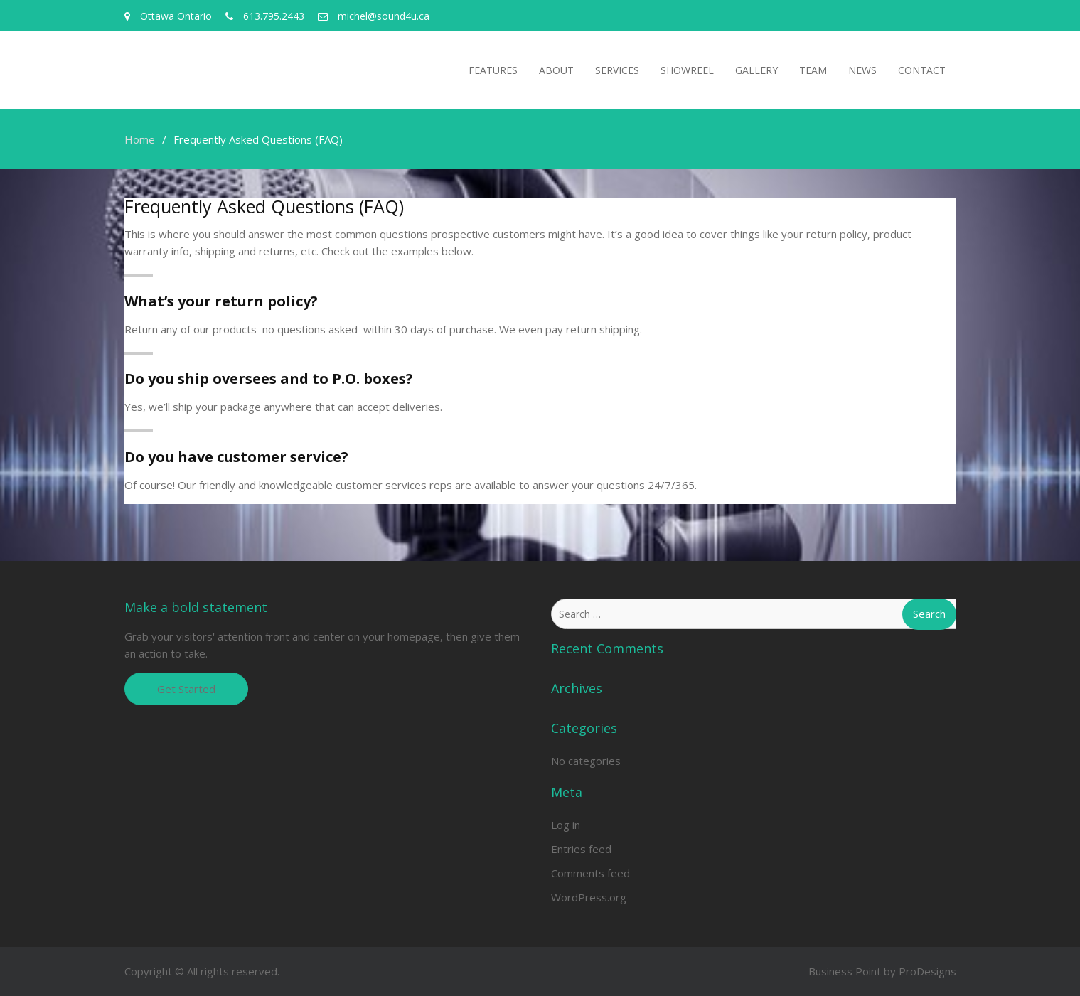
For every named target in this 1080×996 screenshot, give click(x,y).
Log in (565, 825)
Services (617, 70)
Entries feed (581, 849)
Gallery (756, 70)
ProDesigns (927, 971)
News (862, 70)
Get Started (186, 689)
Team (813, 70)
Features (493, 70)
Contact (922, 70)
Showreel (687, 70)
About (556, 70)
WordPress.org (588, 897)
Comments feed (590, 873)
